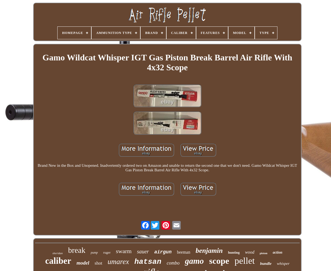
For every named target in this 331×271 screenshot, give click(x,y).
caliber (58, 261)
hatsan (147, 262)
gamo (194, 261)
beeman (183, 252)
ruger (106, 252)
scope (219, 261)
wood (249, 252)
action (277, 252)
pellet (245, 261)
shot (98, 263)
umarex (118, 262)
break (76, 250)
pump (94, 252)
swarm (124, 251)
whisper (283, 263)
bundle (266, 263)
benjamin (209, 250)
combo (173, 263)
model (83, 263)
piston (264, 253)
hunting (234, 252)
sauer (143, 251)
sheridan (57, 253)
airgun (163, 252)
